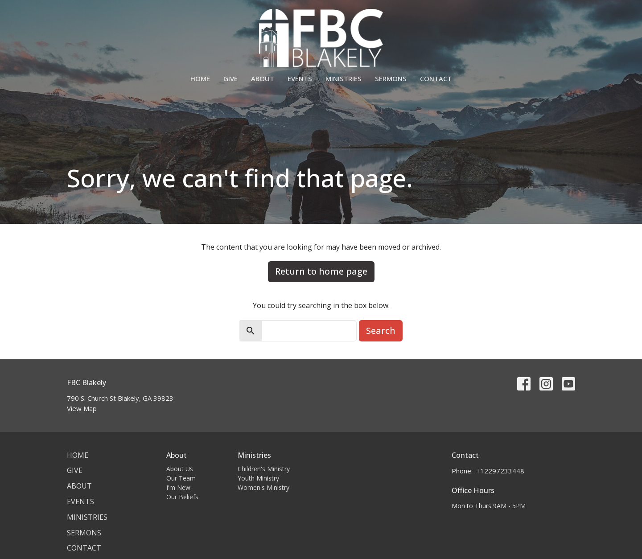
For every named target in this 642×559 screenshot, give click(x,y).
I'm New (178, 487)
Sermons (391, 78)
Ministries (343, 78)
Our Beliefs (182, 497)
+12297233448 (500, 470)
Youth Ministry (258, 478)
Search (380, 331)
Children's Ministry (264, 468)
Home (200, 78)
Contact (436, 78)
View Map (82, 408)
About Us (179, 468)
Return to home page (321, 271)
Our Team (181, 478)
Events (300, 78)
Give (230, 78)
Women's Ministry (263, 487)
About (262, 78)
